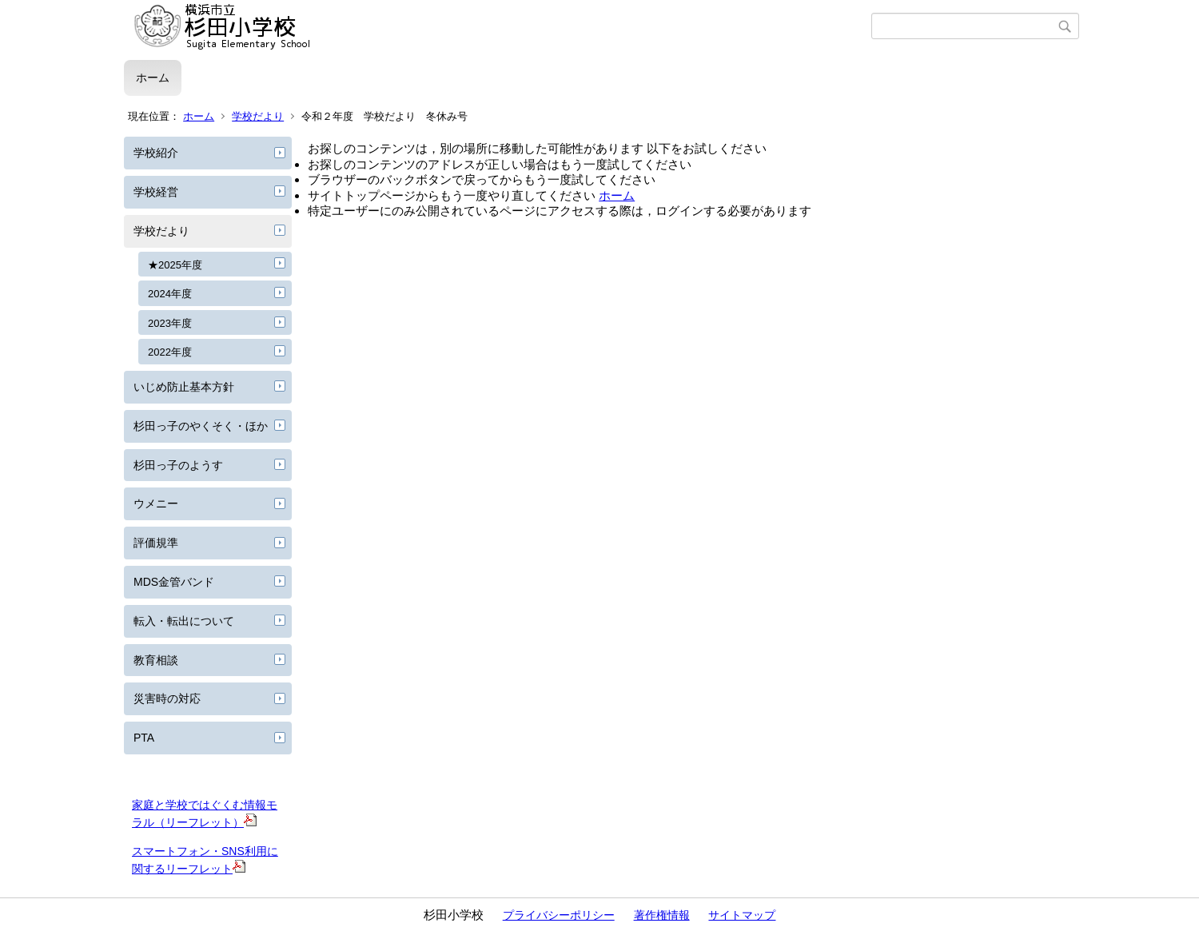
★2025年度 (175, 265)
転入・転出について (183, 621)
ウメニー (155, 503)
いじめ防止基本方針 (183, 386)
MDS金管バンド (173, 581)
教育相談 (155, 660)
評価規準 (155, 542)
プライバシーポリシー (559, 915)
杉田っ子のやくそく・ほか (200, 426)
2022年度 (170, 352)
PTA (143, 737)
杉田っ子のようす (178, 465)
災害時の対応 (167, 698)
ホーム (152, 77)
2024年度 (170, 294)
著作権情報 (662, 915)
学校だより (258, 116)
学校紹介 (155, 152)
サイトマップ (741, 915)
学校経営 (155, 191)
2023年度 (170, 323)
